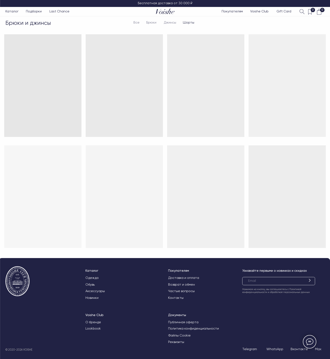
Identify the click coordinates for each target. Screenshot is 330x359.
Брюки (151, 22)
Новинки (91, 298)
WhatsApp (274, 349)
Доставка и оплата (183, 278)
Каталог (12, 11)
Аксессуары (95, 291)
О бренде (93, 322)
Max (318, 349)
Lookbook (93, 328)
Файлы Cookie (179, 335)
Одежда (91, 278)
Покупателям (232, 11)
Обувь (90, 284)
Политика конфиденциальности (193, 328)
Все (136, 22)
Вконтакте (299, 349)
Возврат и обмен (181, 284)
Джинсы (170, 22)
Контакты (176, 298)
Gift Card (284, 11)
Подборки (34, 11)
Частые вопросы (181, 291)
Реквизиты (176, 342)
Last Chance (59, 11)
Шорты (188, 22)
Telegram (249, 349)
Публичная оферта (183, 322)
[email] (278, 281)
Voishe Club (259, 11)
